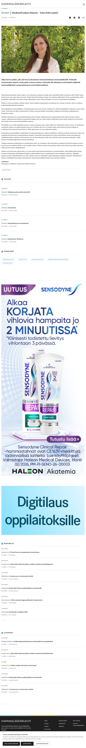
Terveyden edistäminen (58, 259)
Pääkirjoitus (8, 259)
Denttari (6, 170)
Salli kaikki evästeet (11, 743)
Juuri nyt (23, 259)
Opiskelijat (7, 263)
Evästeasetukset (42, 743)
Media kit (61, 726)
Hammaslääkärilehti (16, 4)
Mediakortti (62, 723)
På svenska (47, 729)
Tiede (45, 720)
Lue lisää (38, 738)
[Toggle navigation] (84, 4)
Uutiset (46, 723)
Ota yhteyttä (76, 720)
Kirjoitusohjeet (63, 720)
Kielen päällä (37, 259)
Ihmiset (46, 726)
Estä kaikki (27, 743)
